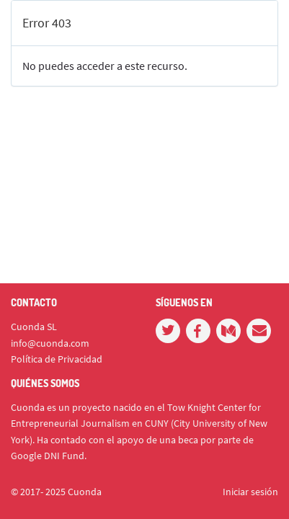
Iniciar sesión (250, 491)
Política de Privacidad (56, 358)
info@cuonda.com (50, 343)
